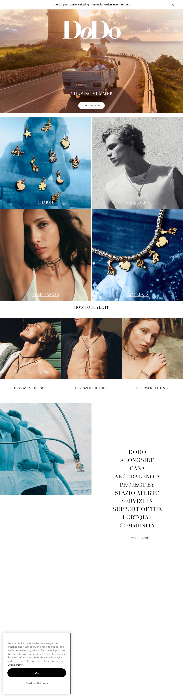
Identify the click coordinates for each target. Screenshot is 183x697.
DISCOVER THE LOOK (30, 388)
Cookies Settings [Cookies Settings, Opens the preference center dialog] (37, 683)
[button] (173, 5)
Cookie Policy (15, 664)
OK (37, 672)
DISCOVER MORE (91, 105)
